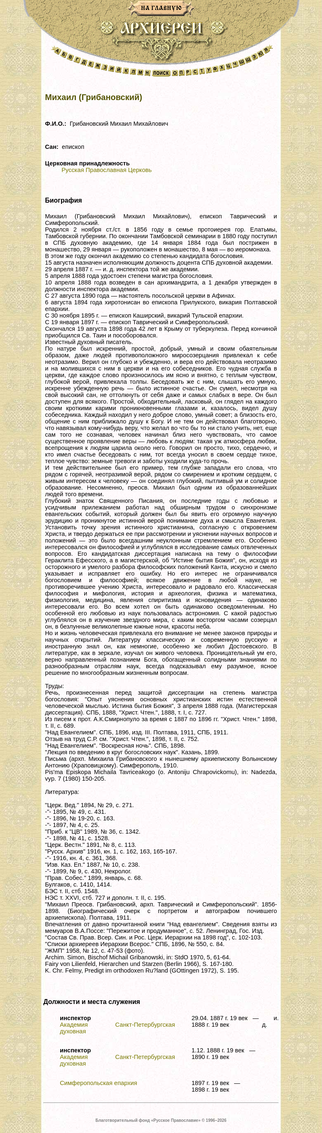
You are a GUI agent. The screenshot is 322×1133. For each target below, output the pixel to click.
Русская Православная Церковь (107, 170)
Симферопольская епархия (98, 1083)
